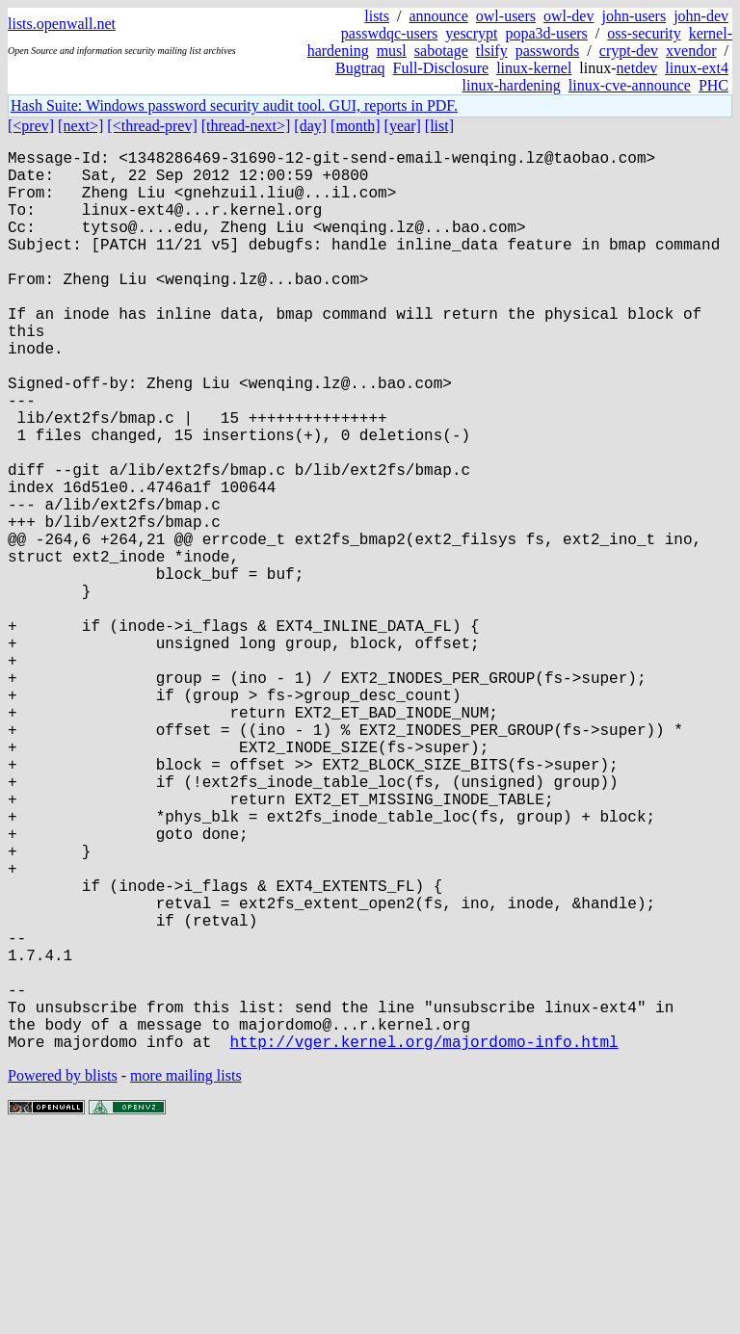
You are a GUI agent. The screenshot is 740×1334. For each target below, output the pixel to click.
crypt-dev (628, 50)
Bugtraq (360, 68)
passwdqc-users (389, 33)
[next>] (80, 126)
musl (392, 50)
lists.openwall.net (62, 23)
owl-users (506, 16)
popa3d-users (546, 33)
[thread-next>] (246, 126)
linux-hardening (511, 85)
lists (376, 16)
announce (439, 16)
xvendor (691, 50)
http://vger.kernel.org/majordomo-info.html (423, 1241)
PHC (713, 85)
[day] (310, 126)
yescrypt (471, 33)
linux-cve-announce (629, 85)
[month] (355, 126)
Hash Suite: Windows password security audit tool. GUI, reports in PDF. (234, 105)
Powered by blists (63, 1276)
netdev (637, 68)
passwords (547, 50)
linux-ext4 (696, 68)
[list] (439, 126)
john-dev (701, 16)
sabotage (441, 50)
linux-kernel (533, 68)
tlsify (492, 50)
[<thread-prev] (152, 126)
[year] (402, 126)
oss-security (643, 33)
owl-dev (568, 16)
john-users (633, 16)
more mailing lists (186, 1276)
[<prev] (31, 126)
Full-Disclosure (441, 68)
